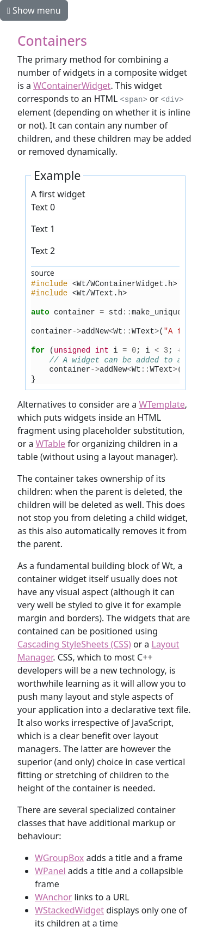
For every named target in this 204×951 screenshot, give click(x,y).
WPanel (50, 871)
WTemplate (161, 404)
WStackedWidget (69, 910)
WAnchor (53, 897)
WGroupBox (59, 858)
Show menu (34, 10)
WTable (50, 444)
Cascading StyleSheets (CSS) (74, 644)
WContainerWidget (71, 86)
